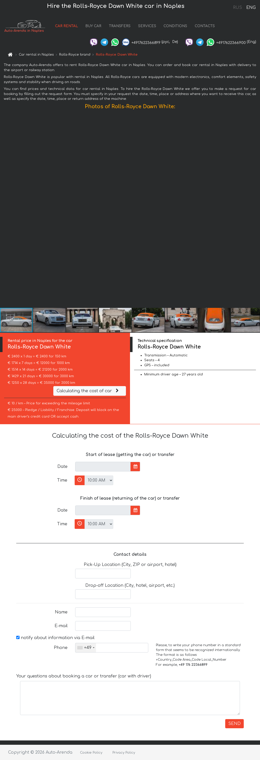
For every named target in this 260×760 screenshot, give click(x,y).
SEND (234, 723)
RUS (237, 7)
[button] (255, 210)
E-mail (61, 626)
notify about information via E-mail (55, 638)
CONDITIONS (175, 26)
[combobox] (85, 647)
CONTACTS (205, 26)
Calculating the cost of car (88, 391)
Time (62, 480)
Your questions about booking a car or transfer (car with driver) (83, 676)
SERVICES (147, 26)
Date (62, 466)
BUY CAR (93, 26)
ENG (250, 7)
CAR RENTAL (66, 26)
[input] (103, 466)
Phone (61, 647)
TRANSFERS (120, 26)
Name (61, 612)
